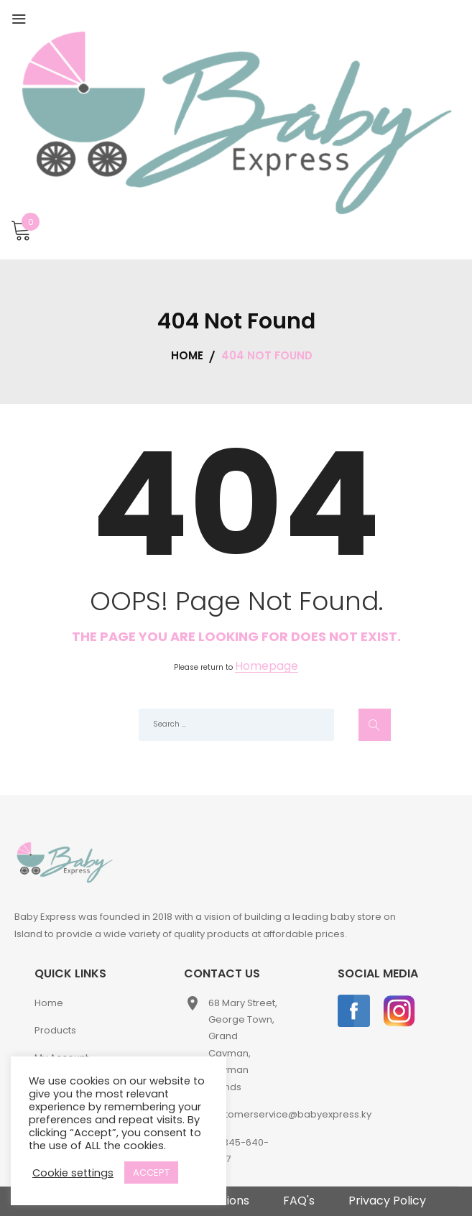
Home (48, 1003)
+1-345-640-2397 (238, 1151)
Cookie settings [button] (73, 1172)
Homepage (266, 666)
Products (55, 1030)
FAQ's (299, 1200)
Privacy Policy (387, 1200)
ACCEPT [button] (151, 1172)
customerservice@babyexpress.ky (289, 1114)
